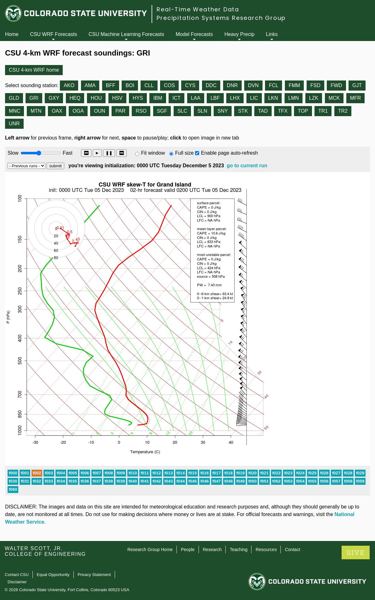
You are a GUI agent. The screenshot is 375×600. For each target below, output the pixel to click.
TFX (282, 111)
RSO (141, 111)
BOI (129, 85)
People (188, 549)
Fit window (153, 153)
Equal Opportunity (53, 574)
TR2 (343, 111)
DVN (253, 85)
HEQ (75, 98)
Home (12, 34)
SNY (222, 111)
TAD (263, 111)
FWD (336, 85)
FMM (294, 85)
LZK (313, 98)
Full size (184, 153)
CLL (148, 85)
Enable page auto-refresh (229, 153)
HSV (117, 98)
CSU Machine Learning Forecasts (126, 34)
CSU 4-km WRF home (34, 70)
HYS (138, 98)
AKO (69, 85)
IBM (157, 98)
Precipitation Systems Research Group (221, 18)
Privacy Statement (94, 574)
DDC (211, 85)
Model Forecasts (194, 34)
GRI (33, 98)
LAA (195, 98)
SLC (182, 111)
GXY (54, 98)
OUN (99, 111)
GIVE (356, 553)
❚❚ (109, 153)
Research (212, 549)
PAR (120, 111)
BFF (110, 85)
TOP (303, 111)
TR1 (323, 111)
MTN (36, 111)
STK (243, 111)
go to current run (247, 165)
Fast (67, 153)
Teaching (238, 549)
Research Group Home (150, 549)
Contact (292, 549)
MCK (334, 98)
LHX (235, 98)
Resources (266, 549)
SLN (202, 111)
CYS (190, 85)
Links (272, 34)
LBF (215, 98)
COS (169, 85)
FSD (315, 85)
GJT (357, 85)
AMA (90, 85)
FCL (273, 85)
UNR (14, 123)
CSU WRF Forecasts (53, 34)
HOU (96, 98)
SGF (162, 111)
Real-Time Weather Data (198, 9)
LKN (273, 98)
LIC (254, 98)
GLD (14, 98)
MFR (355, 98)
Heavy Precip (239, 34)
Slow (13, 153)
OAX (57, 111)
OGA (78, 111)
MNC (14, 111)
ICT (176, 98)
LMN (293, 98)
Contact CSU (17, 574)
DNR (232, 85)
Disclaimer (17, 581)
